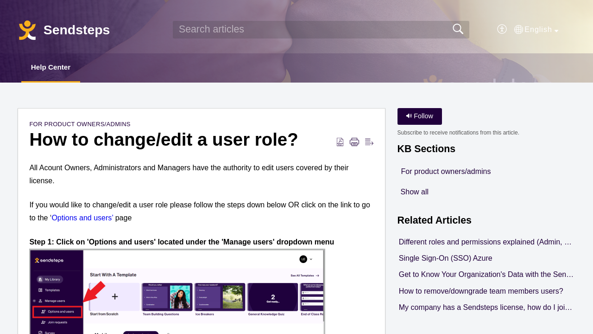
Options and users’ (82, 218)
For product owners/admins (79, 125)
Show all (415, 192)
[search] (321, 30)
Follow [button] (419, 117)
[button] (502, 30)
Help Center (55, 67)
